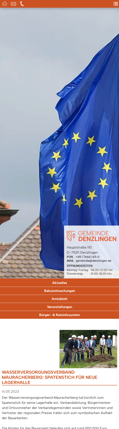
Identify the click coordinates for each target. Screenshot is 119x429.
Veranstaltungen (59, 307)
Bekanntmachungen (59, 291)
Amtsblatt (59, 299)
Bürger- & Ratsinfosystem (59, 315)
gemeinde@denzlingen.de (93, 260)
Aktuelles (59, 283)
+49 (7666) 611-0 (87, 257)
